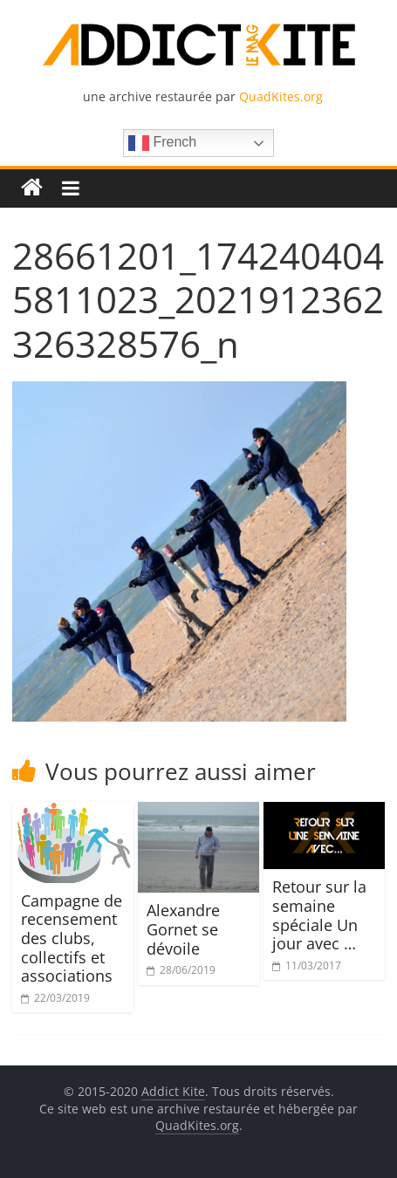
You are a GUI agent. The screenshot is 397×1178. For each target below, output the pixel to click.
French (162, 143)
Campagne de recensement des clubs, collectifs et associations (71, 938)
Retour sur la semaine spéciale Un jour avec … (319, 915)
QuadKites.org (281, 96)
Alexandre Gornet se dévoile (183, 929)
